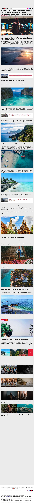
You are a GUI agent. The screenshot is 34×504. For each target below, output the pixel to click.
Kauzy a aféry (7, 10)
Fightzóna (16, 10)
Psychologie (31, 10)
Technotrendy (12, 10)
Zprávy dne (2, 10)
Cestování (6, 15)
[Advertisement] (17, 3)
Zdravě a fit (20, 10)
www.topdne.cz (8, 496)
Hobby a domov (25, 10)
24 (30, 352)
